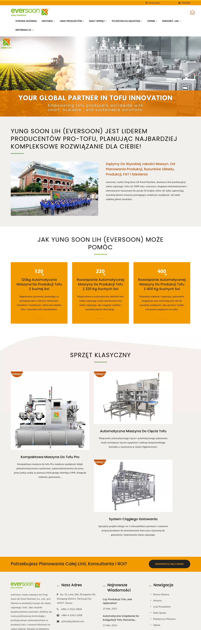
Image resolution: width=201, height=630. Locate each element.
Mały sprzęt (98, 21)
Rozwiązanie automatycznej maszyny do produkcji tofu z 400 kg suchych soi (162, 284)
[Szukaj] (146, 2)
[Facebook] (12, 575)
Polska (186, 3)
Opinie (152, 21)
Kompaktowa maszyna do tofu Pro (39, 438)
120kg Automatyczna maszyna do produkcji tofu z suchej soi (39, 284)
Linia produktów (72, 21)
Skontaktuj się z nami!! (169, 489)
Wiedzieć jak (171, 21)
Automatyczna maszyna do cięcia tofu (100, 419)
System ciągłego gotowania (162, 416)
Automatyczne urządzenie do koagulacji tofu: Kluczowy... (121, 543)
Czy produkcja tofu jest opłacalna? (117, 526)
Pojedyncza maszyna (127, 21)
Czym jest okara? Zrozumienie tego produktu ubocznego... (122, 601)
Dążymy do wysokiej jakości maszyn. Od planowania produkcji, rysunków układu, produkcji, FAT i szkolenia (140, 169)
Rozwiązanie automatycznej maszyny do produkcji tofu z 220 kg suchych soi (100, 284)
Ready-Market (183, 625)
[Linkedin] (19, 575)
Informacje (24, 30)
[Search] (162, 2)
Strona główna (26, 21)
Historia (48, 21)
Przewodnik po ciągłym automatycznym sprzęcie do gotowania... (120, 562)
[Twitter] (15, 575)
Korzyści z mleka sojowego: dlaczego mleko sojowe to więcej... (119, 582)
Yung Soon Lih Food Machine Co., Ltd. (46, 625)
